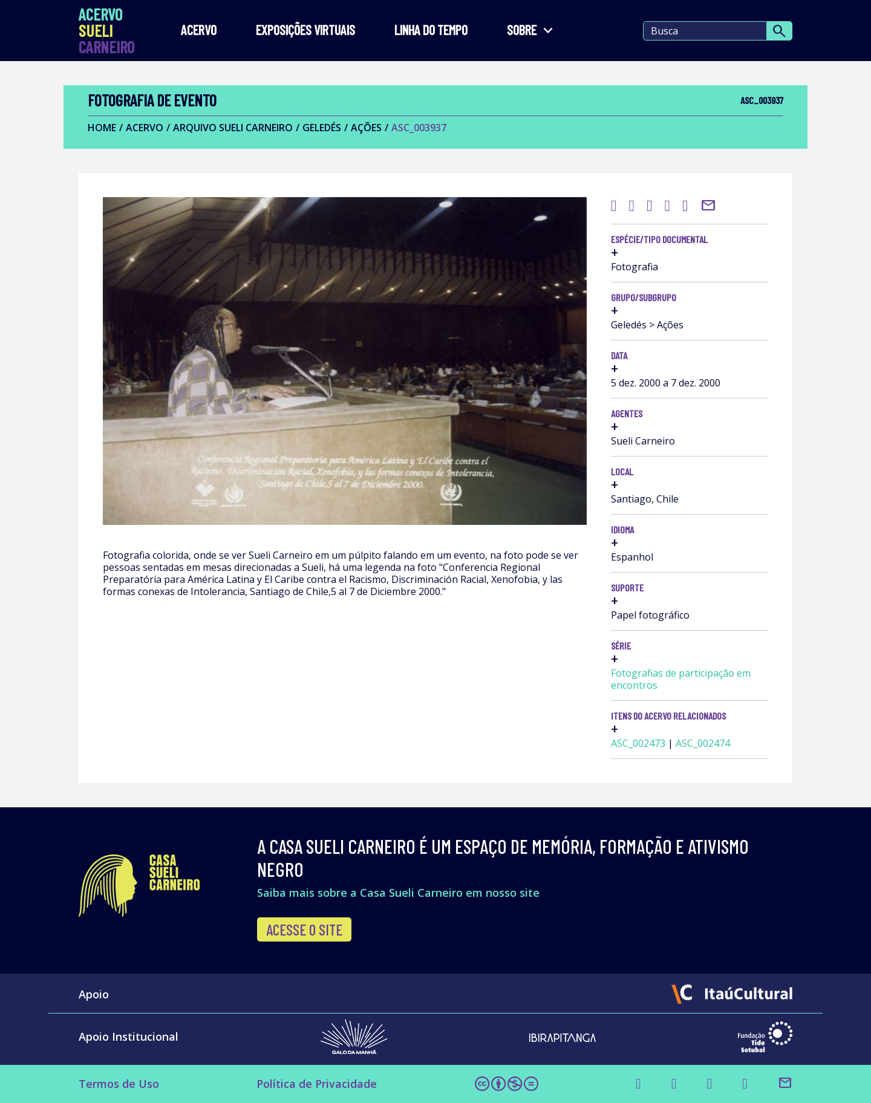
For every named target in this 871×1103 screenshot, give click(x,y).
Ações (366, 127)
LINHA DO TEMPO (431, 30)
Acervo (199, 30)
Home (102, 127)
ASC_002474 (703, 743)
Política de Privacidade (316, 1083)
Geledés (321, 127)
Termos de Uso (119, 1083)
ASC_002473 (638, 743)
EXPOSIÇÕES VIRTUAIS (305, 30)
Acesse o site (304, 929)
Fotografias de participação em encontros (681, 679)
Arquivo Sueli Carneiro (233, 127)
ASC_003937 (418, 127)
